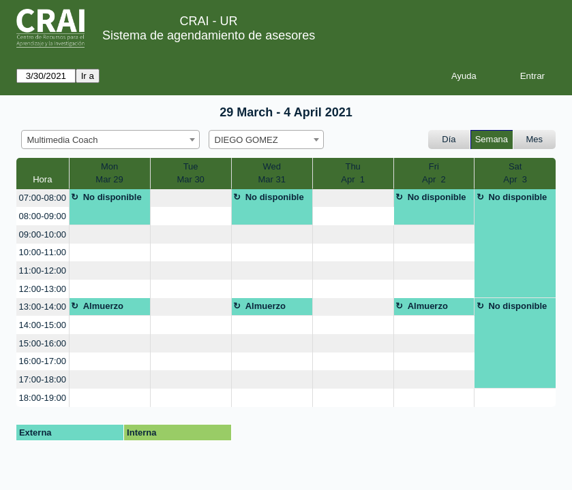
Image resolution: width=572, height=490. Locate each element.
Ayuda (464, 76)
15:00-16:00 (42, 343)
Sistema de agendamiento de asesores (208, 35)
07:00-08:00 (42, 198)
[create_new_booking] (191, 198)
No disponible (112, 197)
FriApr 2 (434, 173)
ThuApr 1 (353, 173)
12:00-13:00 (42, 289)
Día (448, 139)
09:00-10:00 (42, 234)
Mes (534, 139)
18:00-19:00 (42, 398)
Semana (491, 139)
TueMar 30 (190, 173)
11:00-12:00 (42, 270)
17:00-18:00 (42, 379)
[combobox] (110, 139)
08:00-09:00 (42, 216)
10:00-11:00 (42, 252)
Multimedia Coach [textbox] (62, 140)
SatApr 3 (515, 173)
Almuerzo (103, 306)
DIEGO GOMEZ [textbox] (246, 140)
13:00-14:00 (42, 306)
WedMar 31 (271, 173)
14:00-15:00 (42, 325)
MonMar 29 (109, 173)
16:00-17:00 (42, 361)
